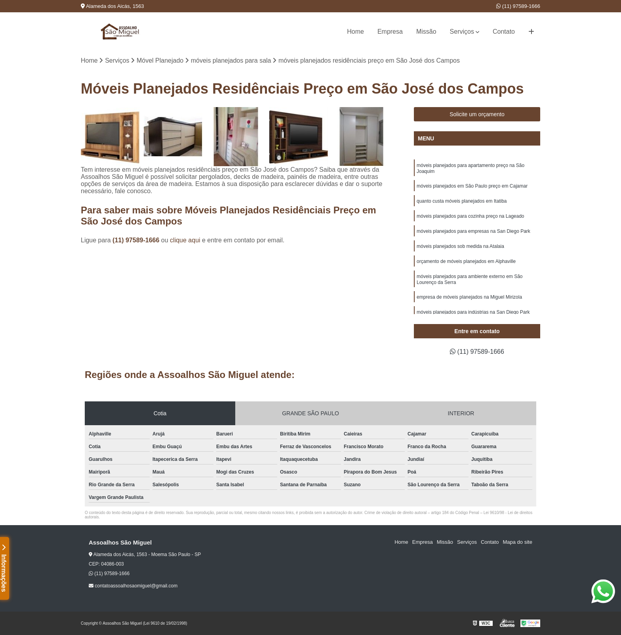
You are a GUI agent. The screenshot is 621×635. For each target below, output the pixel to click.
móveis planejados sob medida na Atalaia (460, 246)
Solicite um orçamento (477, 114)
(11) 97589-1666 (518, 6)
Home (355, 31)
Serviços (462, 31)
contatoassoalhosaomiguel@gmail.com (133, 586)
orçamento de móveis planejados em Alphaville (466, 261)
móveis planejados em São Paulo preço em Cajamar (472, 186)
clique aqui (185, 240)
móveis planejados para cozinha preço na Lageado (470, 216)
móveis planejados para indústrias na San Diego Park (473, 312)
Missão (426, 31)
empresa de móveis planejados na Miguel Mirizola (469, 297)
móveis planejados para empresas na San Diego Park (473, 231)
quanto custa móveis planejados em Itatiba (462, 201)
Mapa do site (517, 542)
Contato (504, 31)
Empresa (390, 31)
